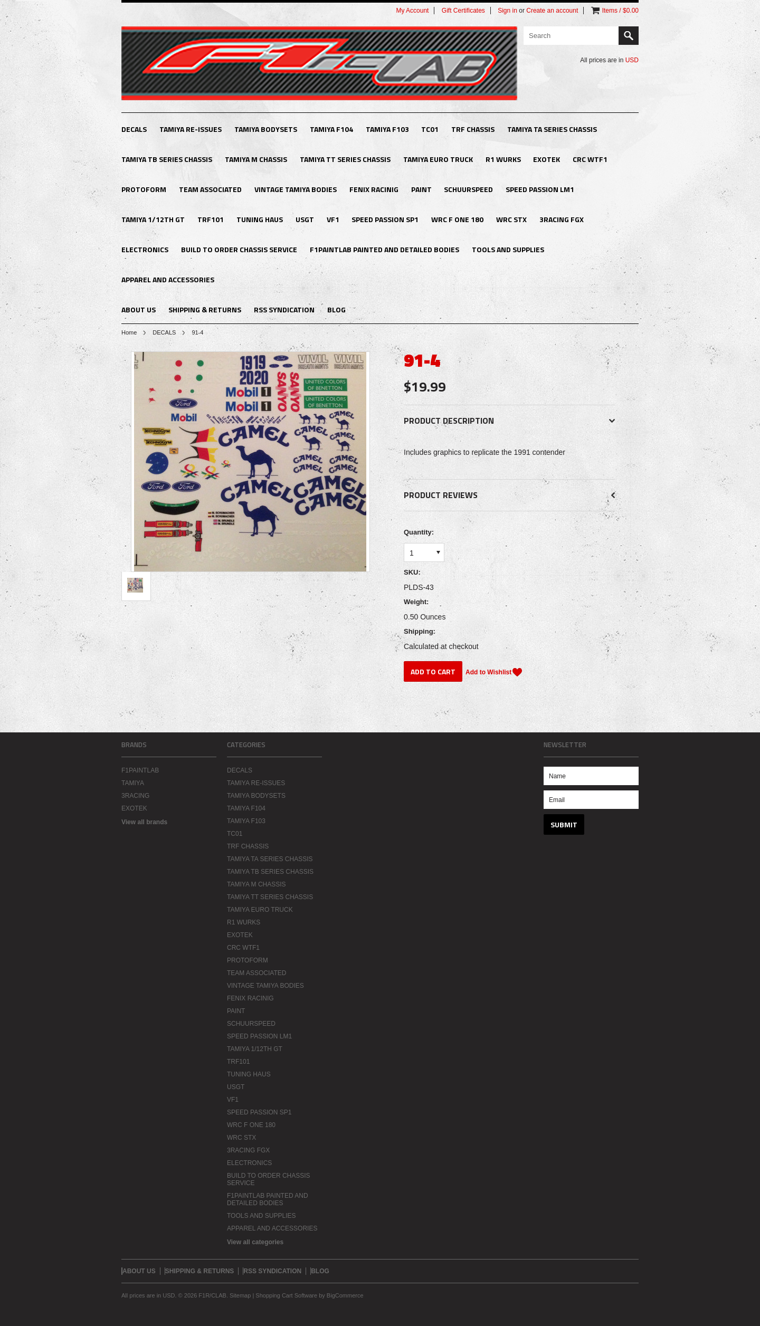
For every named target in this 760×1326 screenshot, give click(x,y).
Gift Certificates (463, 10)
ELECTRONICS (144, 249)
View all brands (144, 822)
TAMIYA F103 (387, 129)
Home (129, 332)
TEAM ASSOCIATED (210, 189)
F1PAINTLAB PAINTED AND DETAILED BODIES (384, 249)
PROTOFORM (143, 189)
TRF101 (210, 219)
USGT (305, 219)
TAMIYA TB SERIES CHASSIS (166, 159)
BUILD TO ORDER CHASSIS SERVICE (239, 249)
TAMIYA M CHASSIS (256, 159)
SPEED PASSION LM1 (540, 189)
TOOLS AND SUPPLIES (508, 249)
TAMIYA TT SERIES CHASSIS (345, 159)
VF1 (333, 219)
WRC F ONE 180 (457, 219)
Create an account (552, 10)
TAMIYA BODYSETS (265, 129)
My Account (412, 10)
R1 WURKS (503, 159)
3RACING (135, 795)
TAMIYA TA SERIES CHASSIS (552, 129)
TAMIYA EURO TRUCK (438, 159)
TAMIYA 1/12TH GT (153, 219)
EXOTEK (546, 159)
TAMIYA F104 (331, 129)
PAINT (421, 189)
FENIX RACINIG (373, 189)
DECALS (134, 129)
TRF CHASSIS (473, 129)
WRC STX (511, 219)
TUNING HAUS (259, 219)
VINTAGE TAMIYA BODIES (295, 189)
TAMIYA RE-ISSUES (190, 129)
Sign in (507, 10)
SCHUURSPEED (468, 189)
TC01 (430, 129)
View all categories (255, 1242)
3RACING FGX (561, 219)
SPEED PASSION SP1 (385, 219)
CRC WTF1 (590, 159)
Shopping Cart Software (286, 1295)
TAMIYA (132, 783)
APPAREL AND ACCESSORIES (167, 279)
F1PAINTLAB (140, 770)
